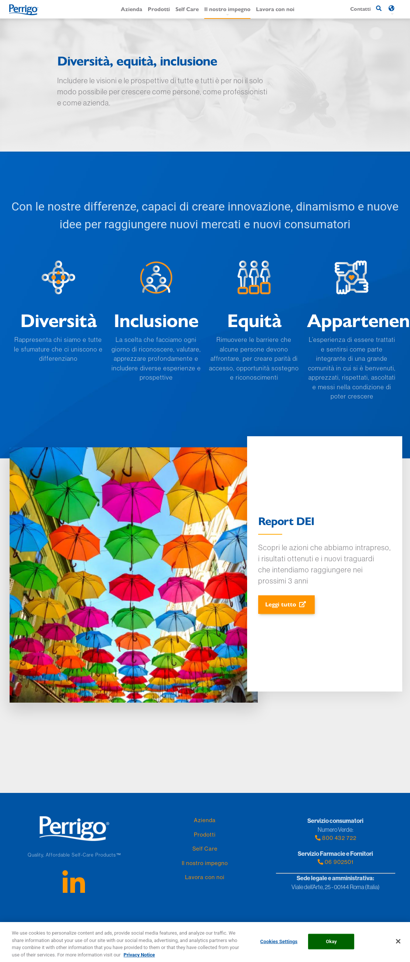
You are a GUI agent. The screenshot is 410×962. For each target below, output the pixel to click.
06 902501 (335, 861)
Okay (331, 944)
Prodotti (159, 9)
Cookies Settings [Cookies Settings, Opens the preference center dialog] (279, 944)
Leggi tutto (280, 604)
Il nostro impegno (227, 9)
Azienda (131, 9)
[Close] (398, 944)
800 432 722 (335, 837)
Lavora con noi (275, 9)
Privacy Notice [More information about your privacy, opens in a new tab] (139, 957)
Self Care (187, 9)
